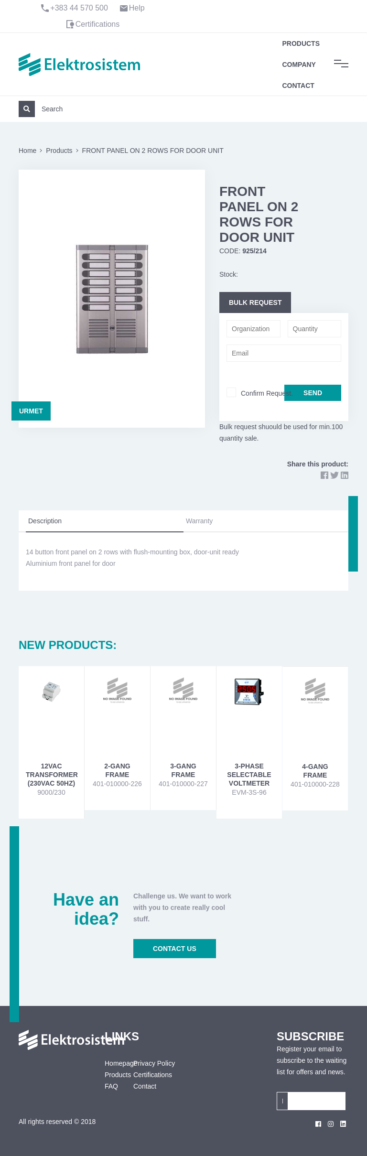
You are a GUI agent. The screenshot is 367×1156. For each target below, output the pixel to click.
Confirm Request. (267, 393)
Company (299, 64)
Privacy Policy (154, 1063)
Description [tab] (45, 521)
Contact (298, 85)
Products (301, 43)
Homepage (112, 1063)
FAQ (111, 1086)
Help (137, 8)
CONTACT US (174, 948)
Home (27, 150)
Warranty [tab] (199, 521)
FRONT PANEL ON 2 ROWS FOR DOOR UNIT (153, 150)
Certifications (97, 24)
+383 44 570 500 (79, 8)
